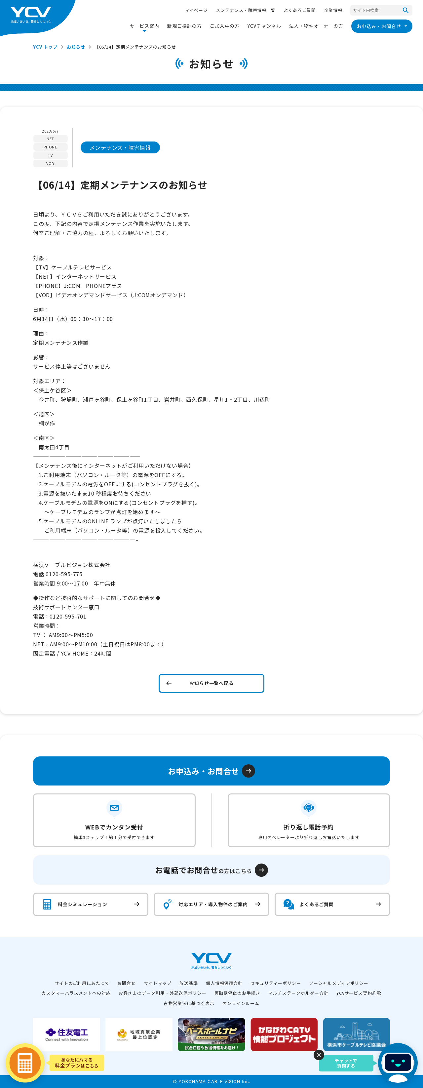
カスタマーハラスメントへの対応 (76, 993)
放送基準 (188, 983)
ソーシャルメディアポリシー (338, 983)
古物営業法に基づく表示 (189, 1003)
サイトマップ (158, 983)
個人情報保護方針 (224, 983)
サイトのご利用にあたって (82, 983)
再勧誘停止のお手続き (237, 993)
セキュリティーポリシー (275, 983)
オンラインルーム (240, 1003)
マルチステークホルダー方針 (298, 993)
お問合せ (126, 983)
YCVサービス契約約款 (359, 993)
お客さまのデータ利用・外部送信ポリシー (162, 993)
